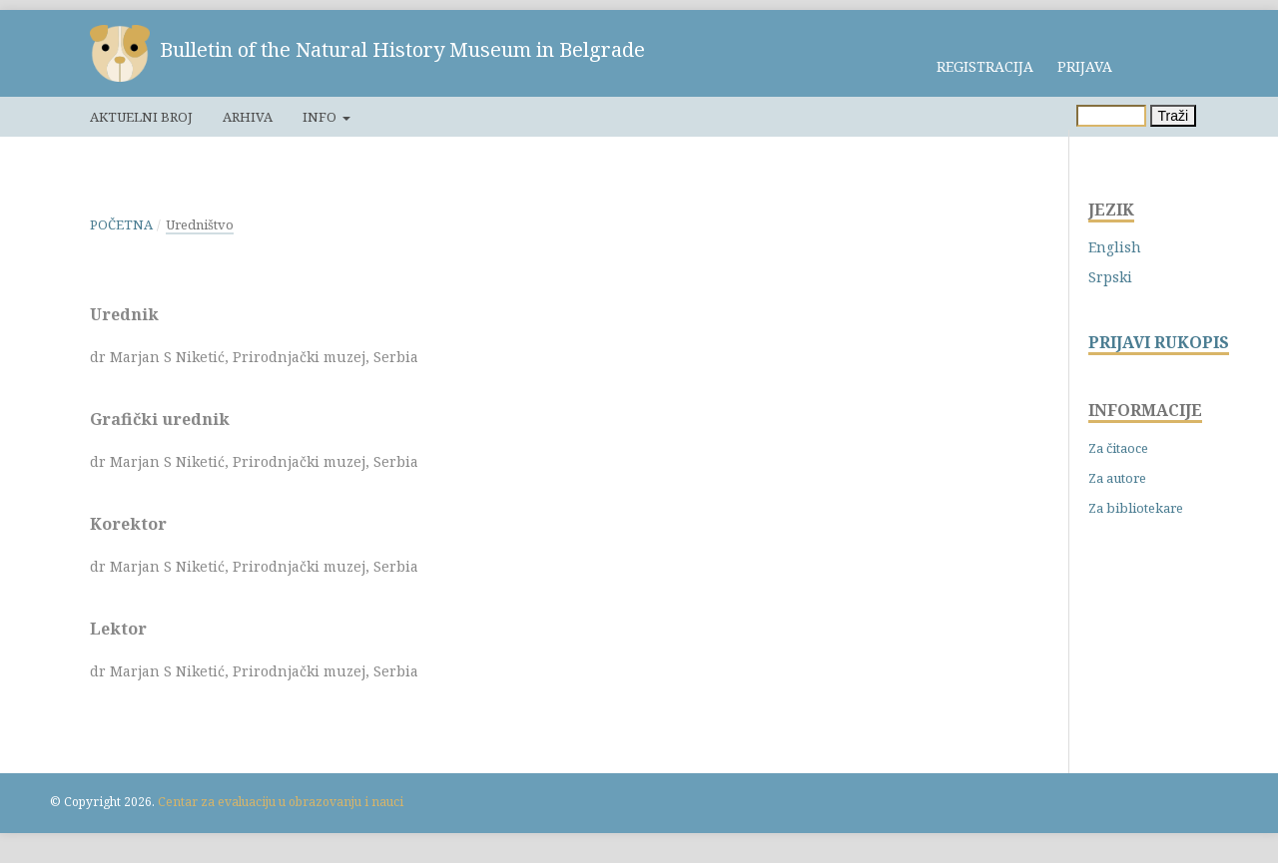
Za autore (1117, 478)
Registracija (985, 66)
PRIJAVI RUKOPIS (1158, 342)
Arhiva (248, 117)
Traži (1173, 116)
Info (321, 117)
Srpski (1110, 276)
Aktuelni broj (141, 117)
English (1114, 246)
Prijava (1084, 66)
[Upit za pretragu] (1111, 116)
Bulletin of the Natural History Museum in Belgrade (402, 49)
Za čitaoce (1118, 448)
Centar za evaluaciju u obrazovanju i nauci (280, 801)
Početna (121, 224)
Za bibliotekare (1135, 508)
